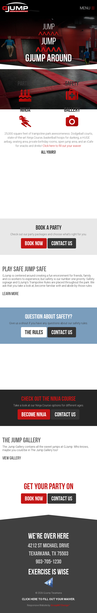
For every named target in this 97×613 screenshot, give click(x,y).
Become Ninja (33, 414)
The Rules (34, 332)
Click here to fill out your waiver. (62, 145)
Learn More (10, 204)
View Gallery (11, 458)
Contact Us (61, 243)
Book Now (34, 243)
